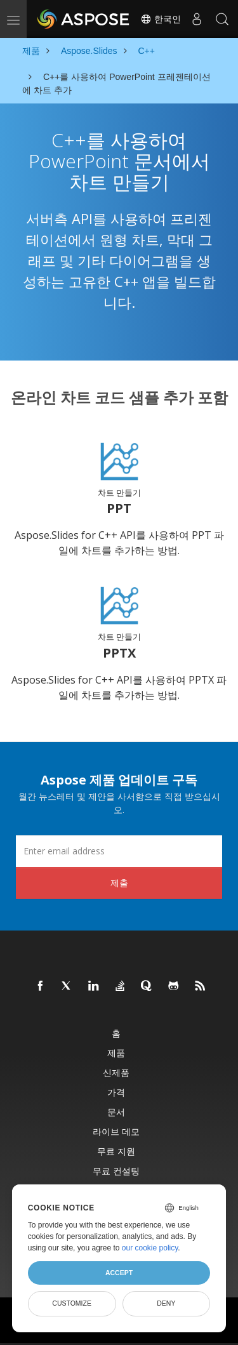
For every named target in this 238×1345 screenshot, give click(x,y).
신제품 (116, 1072)
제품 (116, 1053)
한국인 (160, 19)
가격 (116, 1092)
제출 (119, 883)
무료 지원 (116, 1151)
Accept (119, 1272)
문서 (116, 1112)
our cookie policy (150, 1247)
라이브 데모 (116, 1131)
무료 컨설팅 (116, 1171)
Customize (71, 1303)
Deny (166, 1303)
